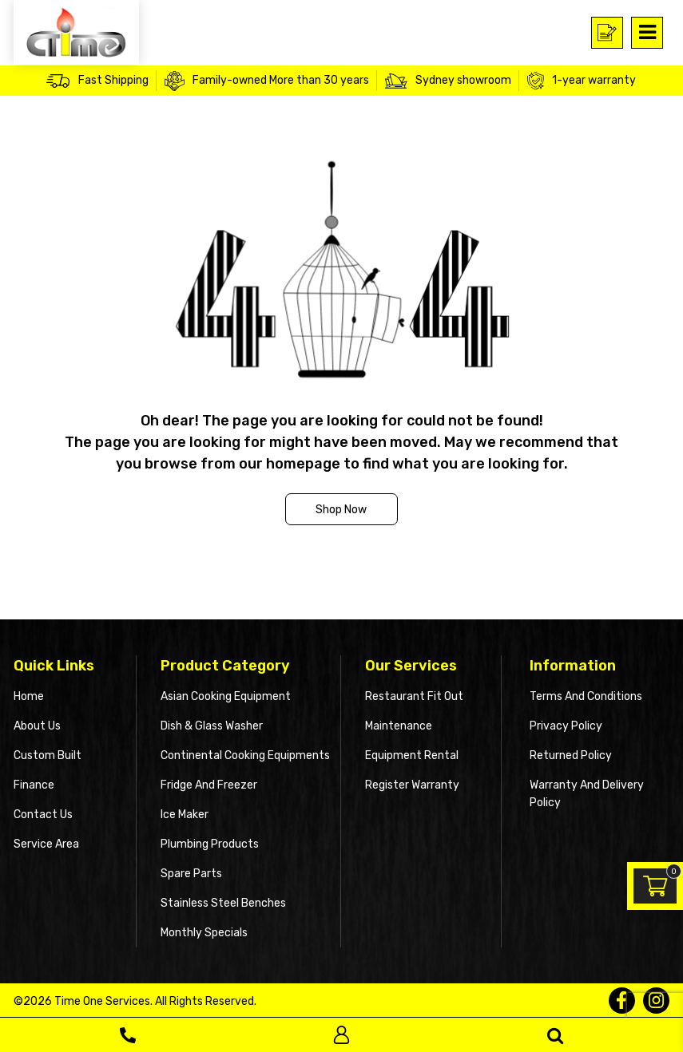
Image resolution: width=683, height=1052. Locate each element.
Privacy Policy (566, 726)
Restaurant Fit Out (414, 696)
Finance (34, 785)
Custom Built (47, 755)
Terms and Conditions (586, 696)
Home (29, 696)
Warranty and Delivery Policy (587, 793)
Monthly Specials (204, 932)
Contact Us (43, 814)
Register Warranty (412, 785)
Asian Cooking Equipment (226, 696)
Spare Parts (191, 873)
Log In (341, 1035)
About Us (37, 726)
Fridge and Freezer (209, 785)
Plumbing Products (210, 844)
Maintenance (398, 726)
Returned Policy (571, 755)
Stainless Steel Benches (223, 903)
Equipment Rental (412, 755)
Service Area (46, 844)
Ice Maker (184, 814)
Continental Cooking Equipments (245, 755)
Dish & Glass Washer (212, 726)
